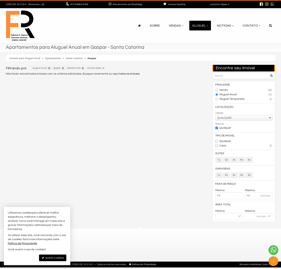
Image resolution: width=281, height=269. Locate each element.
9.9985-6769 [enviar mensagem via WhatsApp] (79, 4)
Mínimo (219, 191)
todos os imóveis (129, 73)
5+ (249, 160)
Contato (251, 25)
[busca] (270, 25)
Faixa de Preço (225, 185)
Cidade (219, 113)
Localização (224, 107)
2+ (226, 160)
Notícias (225, 25)
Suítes (219, 154)
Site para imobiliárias (250, 266)
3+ (234, 160)
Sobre (155, 25)
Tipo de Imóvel (225, 136)
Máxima (250, 212)
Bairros (219, 124)
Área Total (223, 206)
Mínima (220, 212)
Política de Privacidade (144, 266)
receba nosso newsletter (117, 243)
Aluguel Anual (246, 94)
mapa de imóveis (112, 252)
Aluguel (200, 25)
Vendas (176, 25)
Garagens (222, 169)
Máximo (250, 191)
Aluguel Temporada (246, 99)
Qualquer (225, 128)
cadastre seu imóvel (114, 247)
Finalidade (222, 84)
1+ (219, 160)
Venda (246, 90)
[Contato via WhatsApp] (273, 250)
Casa (246, 146)
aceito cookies (53, 257)
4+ (241, 160)
